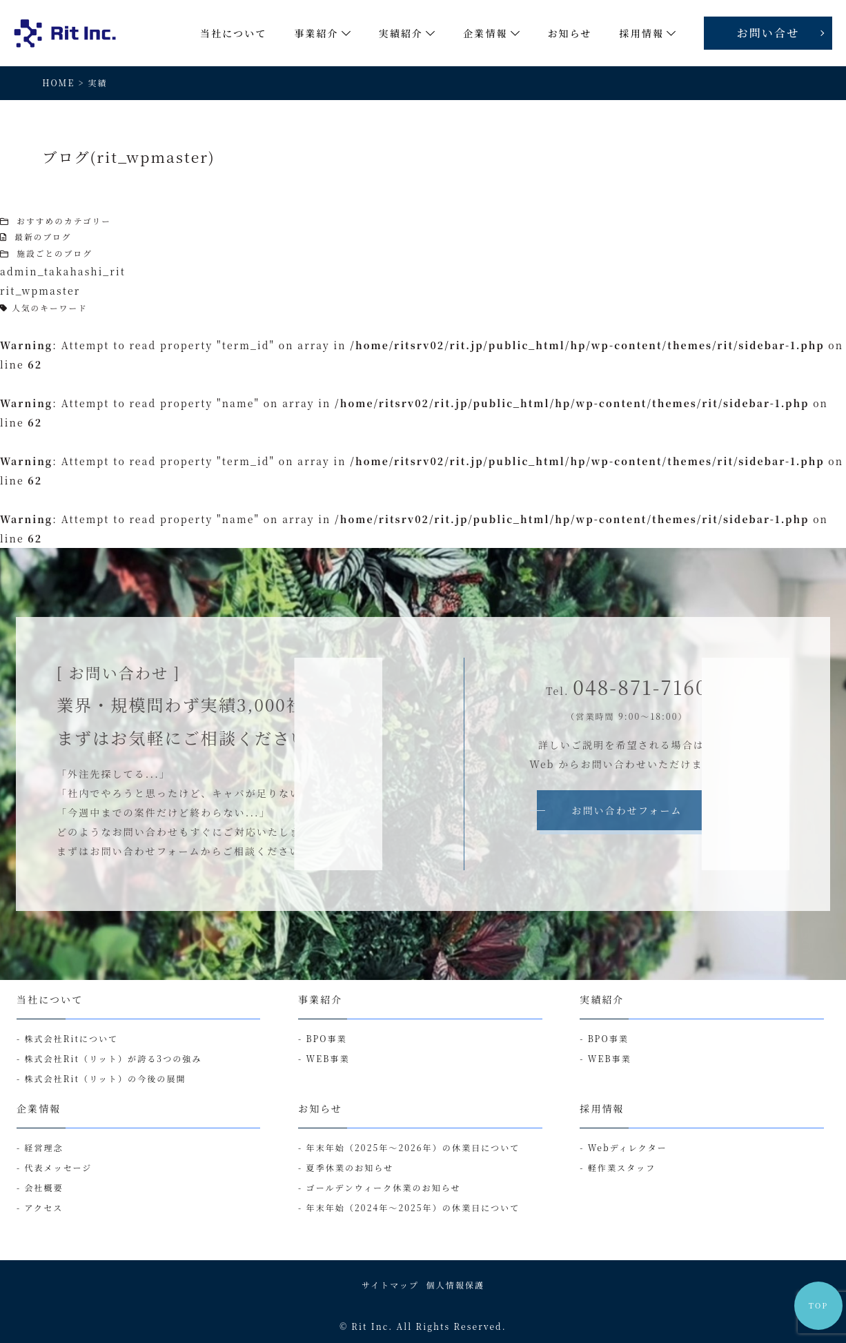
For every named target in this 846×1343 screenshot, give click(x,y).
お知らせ (320, 1108)
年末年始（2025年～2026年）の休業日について (413, 1147)
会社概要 (43, 1187)
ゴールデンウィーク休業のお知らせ (383, 1187)
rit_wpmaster (40, 290)
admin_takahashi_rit (63, 271)
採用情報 (602, 1108)
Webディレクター (627, 1147)
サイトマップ (390, 1285)
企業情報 (39, 1108)
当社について (50, 999)
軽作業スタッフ (622, 1167)
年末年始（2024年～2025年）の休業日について (413, 1207)
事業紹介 (320, 999)
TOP (818, 1305)
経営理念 (43, 1147)
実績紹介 (602, 999)
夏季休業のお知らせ (350, 1167)
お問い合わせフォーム (626, 810)
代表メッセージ (58, 1167)
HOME (58, 82)
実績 (98, 82)
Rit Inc (369, 1326)
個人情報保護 (455, 1285)
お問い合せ (768, 33)
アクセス (43, 1207)
